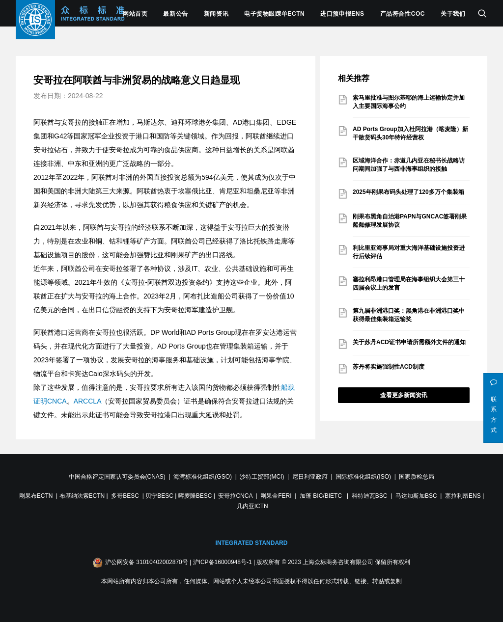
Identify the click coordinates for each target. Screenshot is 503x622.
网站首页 (135, 13)
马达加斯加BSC (416, 495)
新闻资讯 (216, 13)
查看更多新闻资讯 (403, 395)
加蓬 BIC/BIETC (321, 495)
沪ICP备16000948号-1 (222, 562)
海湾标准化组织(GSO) (202, 476)
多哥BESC (125, 495)
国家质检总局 (416, 476)
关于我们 (453, 13)
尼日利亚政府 (310, 476)
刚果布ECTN (36, 495)
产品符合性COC (402, 13)
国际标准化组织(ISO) (363, 476)
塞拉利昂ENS (463, 495)
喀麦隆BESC (195, 495)
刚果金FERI (275, 495)
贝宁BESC (159, 495)
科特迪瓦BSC (370, 495)
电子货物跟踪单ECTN (274, 13)
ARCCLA (88, 401)
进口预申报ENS (342, 13)
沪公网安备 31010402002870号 (146, 562)
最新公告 (175, 13)
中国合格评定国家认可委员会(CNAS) (117, 476)
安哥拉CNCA (235, 495)
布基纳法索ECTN (82, 495)
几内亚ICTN (252, 506)
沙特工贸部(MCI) (262, 476)
